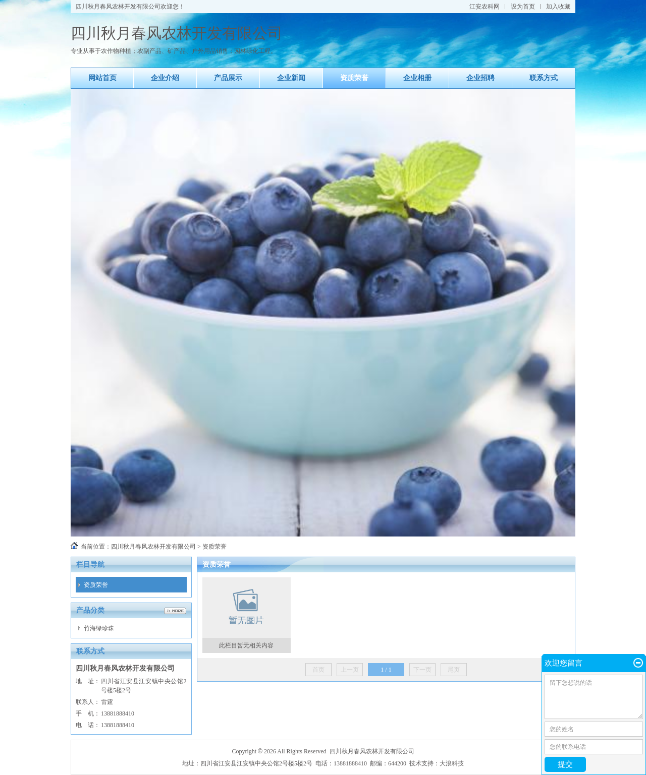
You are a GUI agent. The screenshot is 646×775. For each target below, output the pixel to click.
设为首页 (523, 6)
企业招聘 (480, 78)
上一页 (350, 669)
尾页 (454, 669)
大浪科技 (452, 763)
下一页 (422, 669)
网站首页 (102, 78)
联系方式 (543, 78)
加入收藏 (558, 6)
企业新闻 (291, 78)
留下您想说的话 (594, 697)
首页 (318, 669)
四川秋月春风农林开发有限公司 (153, 546)
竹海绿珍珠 (99, 628)
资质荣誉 (354, 78)
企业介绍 (165, 78)
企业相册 (417, 78)
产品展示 (228, 78)
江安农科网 (484, 6)
